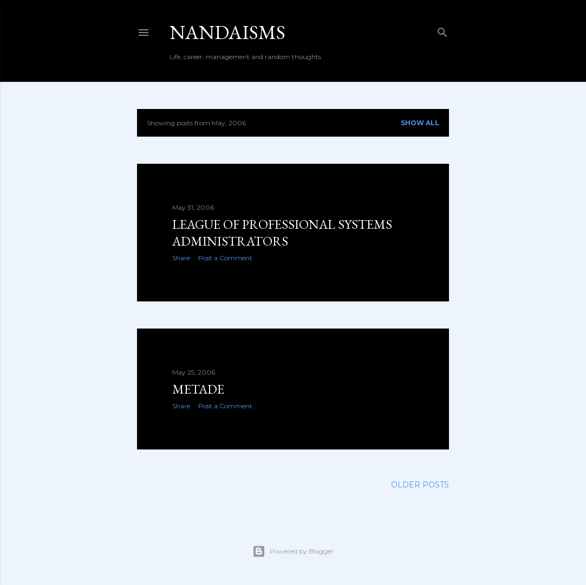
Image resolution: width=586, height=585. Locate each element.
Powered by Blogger (293, 551)
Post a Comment (225, 258)
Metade (198, 389)
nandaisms (227, 32)
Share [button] (181, 258)
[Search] (442, 30)
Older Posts (420, 485)
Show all (420, 123)
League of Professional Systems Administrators (282, 232)
